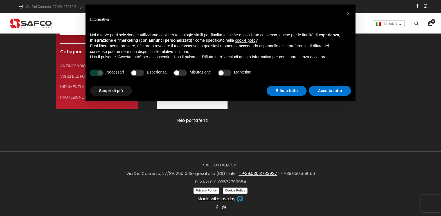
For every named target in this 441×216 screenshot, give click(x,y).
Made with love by (220, 199)
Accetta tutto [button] (330, 90)
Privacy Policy (206, 190)
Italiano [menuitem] (406, 18)
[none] (406, 18)
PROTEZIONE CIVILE (78, 97)
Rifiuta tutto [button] (287, 90)
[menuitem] (406, 18)
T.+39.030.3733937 (258, 173)
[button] (348, 13)
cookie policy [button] (246, 40)
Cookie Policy (235, 190)
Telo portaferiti (192, 120)
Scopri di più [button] (111, 90)
